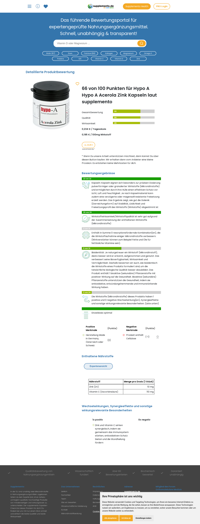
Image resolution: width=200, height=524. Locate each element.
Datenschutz (98, 495)
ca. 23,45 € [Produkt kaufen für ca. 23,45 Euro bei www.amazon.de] (88, 145)
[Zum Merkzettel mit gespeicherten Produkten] (46, 6)
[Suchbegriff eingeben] (95, 43)
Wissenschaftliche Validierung (74, 506)
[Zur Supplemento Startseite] (101, 6)
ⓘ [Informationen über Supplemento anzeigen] (38, 6)
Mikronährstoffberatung (71, 513)
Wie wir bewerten (68, 502)
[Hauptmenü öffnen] (29, 6)
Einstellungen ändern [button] (143, 518)
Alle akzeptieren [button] (110, 518)
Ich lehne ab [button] (126, 518)
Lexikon (64, 491)
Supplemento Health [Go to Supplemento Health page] (137, 6)
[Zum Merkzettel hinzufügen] (77, 84)
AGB (94, 506)
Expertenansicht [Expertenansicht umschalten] (98, 366)
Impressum (98, 491)
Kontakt (64, 509)
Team (63, 498)
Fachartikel (65, 495)
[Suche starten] (141, 43)
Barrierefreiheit (99, 502)
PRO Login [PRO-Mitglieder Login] (162, 6)
